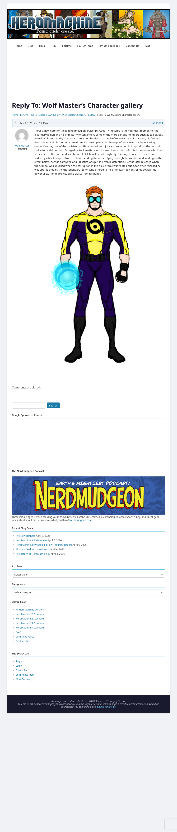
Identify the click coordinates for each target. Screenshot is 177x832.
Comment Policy (25, 636)
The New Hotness (25, 535)
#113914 (157, 123)
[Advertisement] (88, 75)
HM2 (54, 45)
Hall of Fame (85, 45)
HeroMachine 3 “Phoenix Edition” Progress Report (44, 544)
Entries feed (22, 670)
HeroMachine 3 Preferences (31, 540)
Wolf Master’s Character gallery (78, 114)
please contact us (106, 706)
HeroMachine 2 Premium (30, 614)
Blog (30, 45)
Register (20, 661)
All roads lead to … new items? (33, 549)
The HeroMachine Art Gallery (45, 114)
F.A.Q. (19, 632)
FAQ (147, 45)
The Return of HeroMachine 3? (33, 553)
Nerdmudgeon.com (80, 520)
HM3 (42, 45)
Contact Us (132, 45)
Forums (67, 45)
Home (18, 45)
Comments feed (25, 674)
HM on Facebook (109, 45)
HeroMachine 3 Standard (30, 627)
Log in (19, 665)
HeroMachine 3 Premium (30, 623)
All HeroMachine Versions (30, 609)
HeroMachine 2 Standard (30, 618)
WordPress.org (24, 679)
